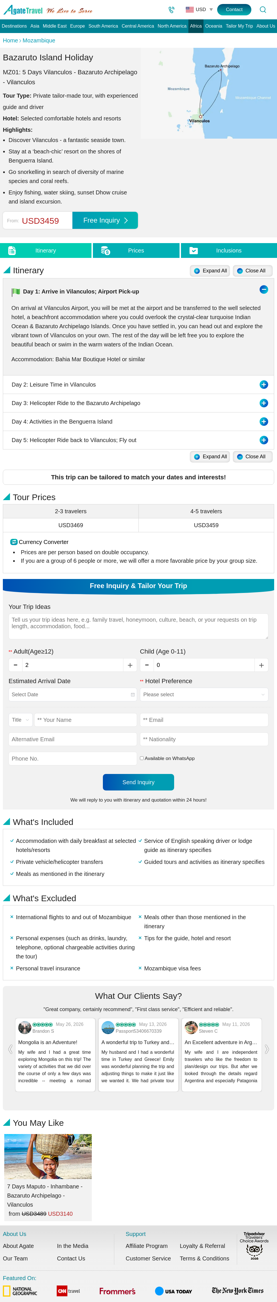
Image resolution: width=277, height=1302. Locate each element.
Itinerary (45, 250)
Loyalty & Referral (202, 1236)
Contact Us (71, 1249)
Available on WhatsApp (167, 758)
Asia (34, 26)
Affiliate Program (147, 1236)
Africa (196, 26)
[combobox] (73, 694)
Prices (136, 250)
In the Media (72, 1236)
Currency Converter (44, 542)
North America (172, 26)
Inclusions (229, 250)
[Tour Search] (262, 9)
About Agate (18, 1236)
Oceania (213, 26)
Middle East (55, 26)
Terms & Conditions (204, 1249)
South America (103, 26)
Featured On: (133, 1277)
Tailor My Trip (239, 26)
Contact (234, 9)
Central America (138, 26)
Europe (77, 26)
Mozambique (39, 40)
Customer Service (148, 1249)
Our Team (15, 1249)
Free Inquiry (105, 220)
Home (10, 40)
